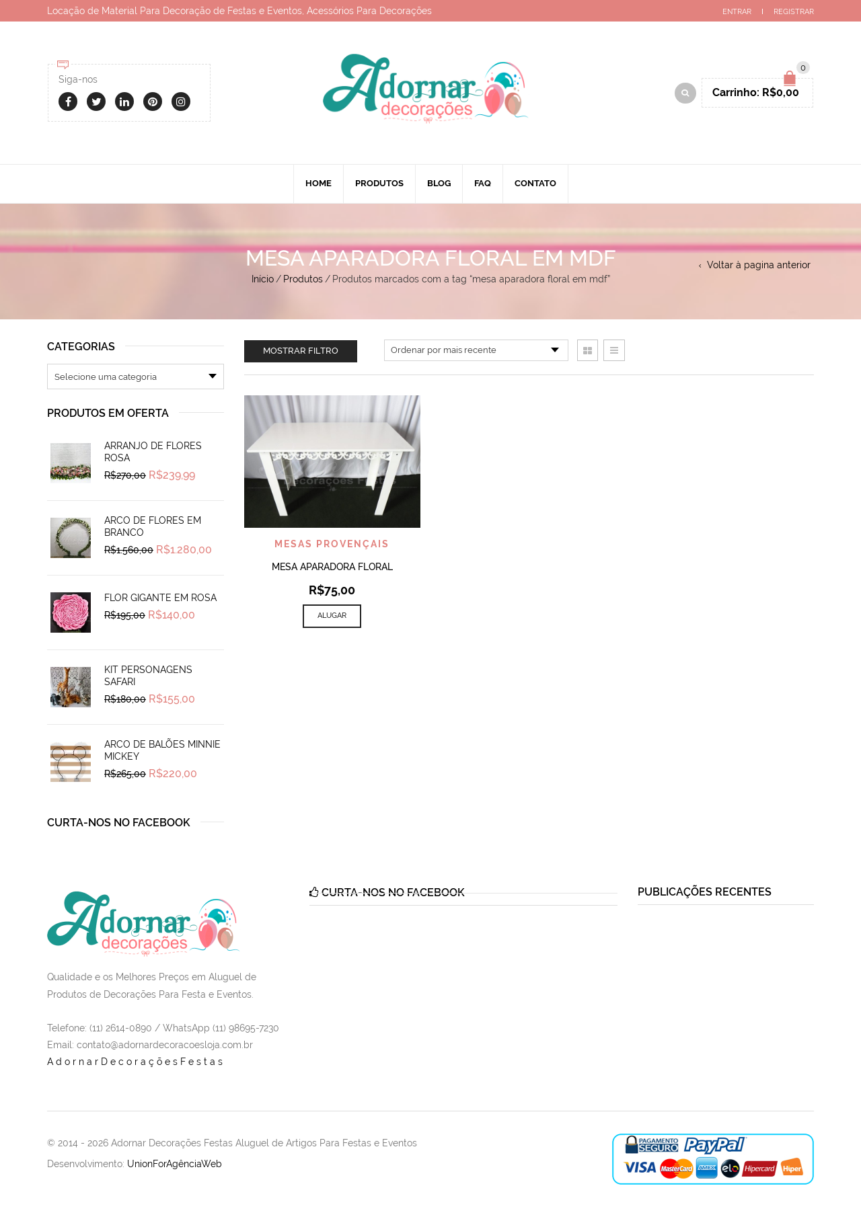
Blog (439, 183)
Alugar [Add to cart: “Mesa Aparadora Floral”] (331, 615)
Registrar (794, 11)
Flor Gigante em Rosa (160, 597)
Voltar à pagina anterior (759, 265)
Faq (482, 183)
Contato (535, 183)
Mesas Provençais (331, 544)
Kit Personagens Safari (148, 675)
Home (318, 183)
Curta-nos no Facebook (118, 822)
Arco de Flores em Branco (152, 526)
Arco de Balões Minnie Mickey (162, 750)
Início (263, 279)
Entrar (736, 11)
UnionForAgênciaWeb (174, 1163)
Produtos (379, 183)
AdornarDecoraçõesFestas (136, 1061)
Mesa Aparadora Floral (332, 566)
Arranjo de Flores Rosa (153, 451)
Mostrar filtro (300, 351)
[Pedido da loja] (476, 350)
